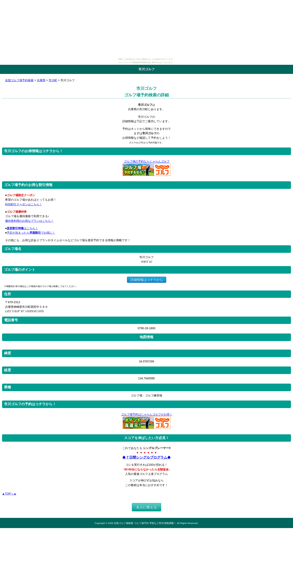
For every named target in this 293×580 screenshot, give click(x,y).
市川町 (53, 80)
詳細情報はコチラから (146, 280)
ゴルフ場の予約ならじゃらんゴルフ (146, 161)
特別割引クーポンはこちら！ (23, 204)
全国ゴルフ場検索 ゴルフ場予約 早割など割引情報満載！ (145, 523)
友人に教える (146, 507)
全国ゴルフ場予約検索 (19, 80)
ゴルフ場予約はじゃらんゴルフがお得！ (146, 414)
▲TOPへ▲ (9, 493)
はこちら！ (22, 228)
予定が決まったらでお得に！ (31, 232)
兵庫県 (41, 80)
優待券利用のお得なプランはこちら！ (29, 220)
